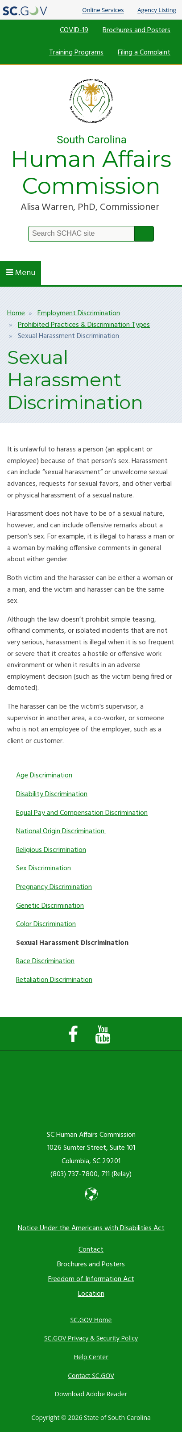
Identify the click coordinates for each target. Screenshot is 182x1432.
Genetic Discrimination (50, 906)
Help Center (91, 1357)
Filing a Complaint (144, 52)
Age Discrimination (44, 775)
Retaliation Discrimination (54, 980)
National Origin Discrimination (61, 831)
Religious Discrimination (51, 850)
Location (91, 1294)
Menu (20, 273)
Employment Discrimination (78, 313)
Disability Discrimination (51, 794)
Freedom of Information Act (91, 1279)
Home (16, 313)
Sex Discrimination (43, 868)
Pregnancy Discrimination (54, 887)
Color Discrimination (46, 924)
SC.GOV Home (91, 1319)
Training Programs (76, 52)
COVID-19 (74, 30)
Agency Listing (156, 10)
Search (144, 234)
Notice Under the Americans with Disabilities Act (91, 1228)
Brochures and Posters (136, 30)
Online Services (103, 10)
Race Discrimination (45, 961)
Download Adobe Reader (91, 1394)
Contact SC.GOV (91, 1375)
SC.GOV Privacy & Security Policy (91, 1338)
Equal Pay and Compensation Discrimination (82, 813)
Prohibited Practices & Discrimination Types (84, 325)
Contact (91, 1250)
